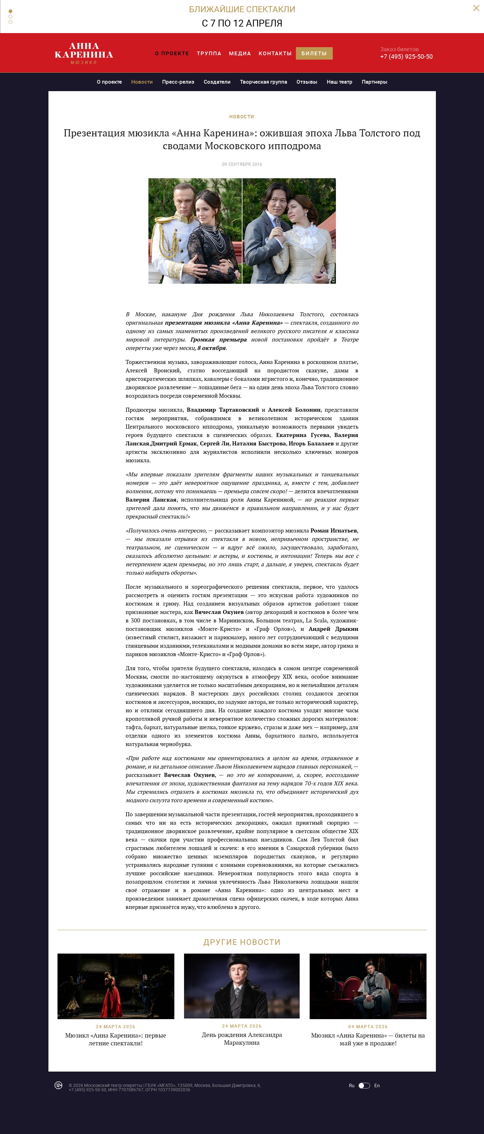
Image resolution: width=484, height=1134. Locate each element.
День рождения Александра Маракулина (242, 1039)
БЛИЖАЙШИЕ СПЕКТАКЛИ (242, 9)
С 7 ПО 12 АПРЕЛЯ (242, 23)
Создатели (217, 81)
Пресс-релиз (178, 81)
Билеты (314, 53)
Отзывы (307, 81)
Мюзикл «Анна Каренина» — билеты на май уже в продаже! (368, 1039)
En (377, 1085)
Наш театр (339, 81)
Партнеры (374, 81)
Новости (142, 81)
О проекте (172, 53)
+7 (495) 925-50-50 (406, 56)
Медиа (240, 53)
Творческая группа (263, 81)
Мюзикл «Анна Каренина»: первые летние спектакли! (115, 1039)
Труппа (209, 53)
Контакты (275, 53)
